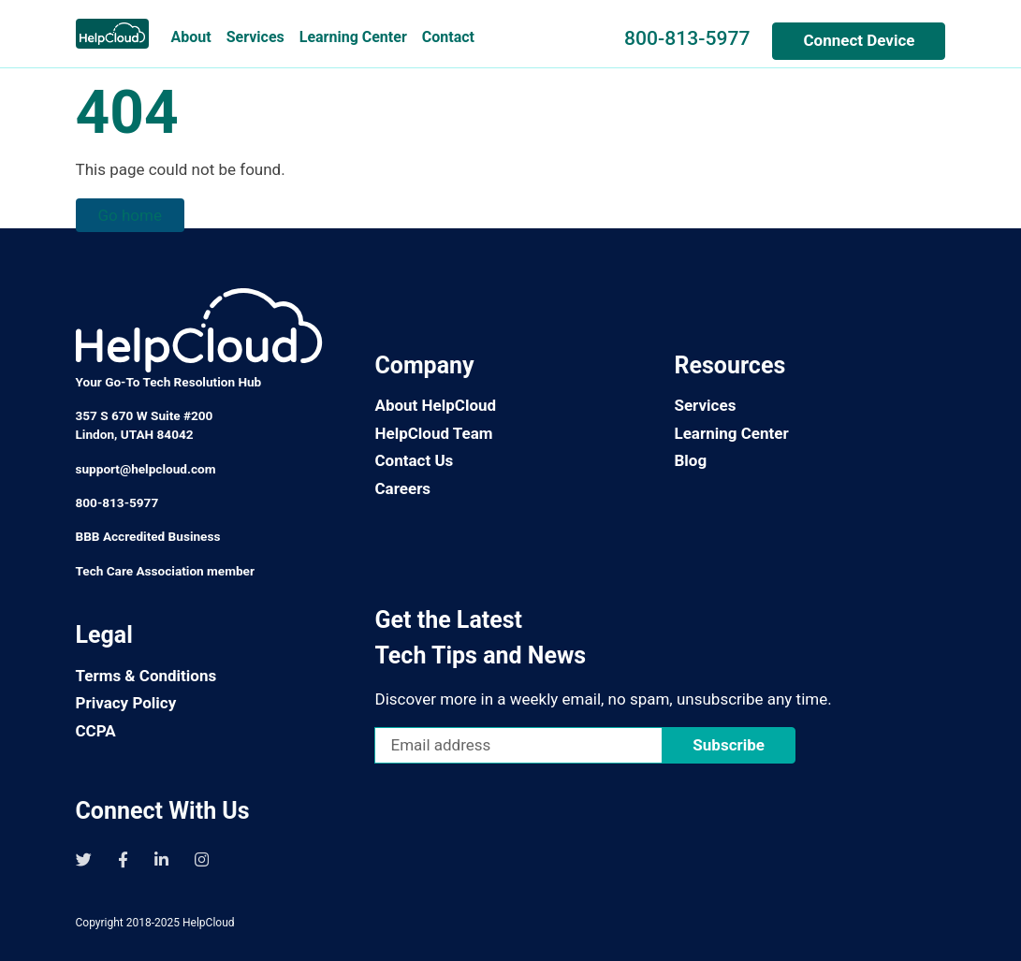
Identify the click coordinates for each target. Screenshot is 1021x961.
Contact (448, 37)
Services (255, 37)
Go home (130, 215)
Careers (402, 488)
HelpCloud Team (433, 433)
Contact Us (413, 460)
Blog (690, 460)
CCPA (96, 730)
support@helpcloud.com (146, 468)
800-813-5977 (687, 38)
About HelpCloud (435, 405)
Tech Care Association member (165, 570)
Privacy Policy (126, 702)
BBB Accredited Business (148, 536)
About (191, 37)
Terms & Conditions (146, 675)
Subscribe (729, 744)
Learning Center (353, 37)
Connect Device (858, 40)
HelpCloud (208, 922)
